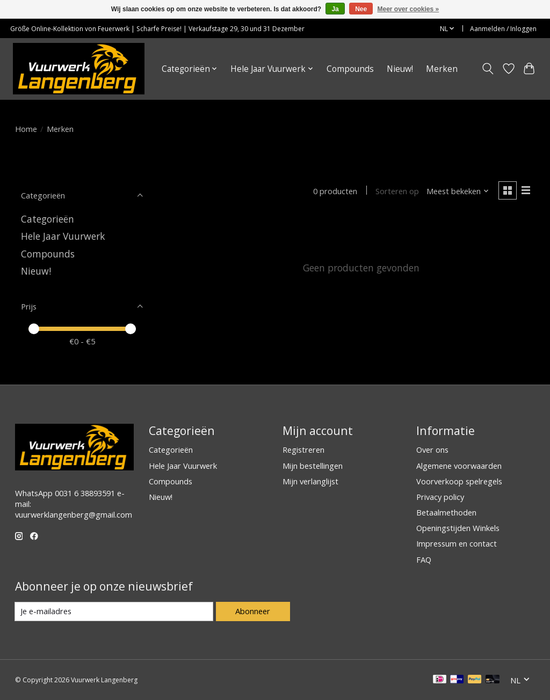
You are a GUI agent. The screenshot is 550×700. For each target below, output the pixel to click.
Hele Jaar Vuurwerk (63, 236)
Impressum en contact (456, 543)
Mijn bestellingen (313, 465)
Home (26, 128)
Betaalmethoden (446, 512)
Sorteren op (397, 191)
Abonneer (252, 611)
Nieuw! (400, 69)
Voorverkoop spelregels (459, 481)
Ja (334, 9)
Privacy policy (440, 496)
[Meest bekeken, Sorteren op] (457, 191)
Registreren (303, 449)
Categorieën (47, 218)
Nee (361, 9)
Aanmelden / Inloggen (503, 28)
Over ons (432, 449)
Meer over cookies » (408, 9)
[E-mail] (114, 611)
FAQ (423, 559)
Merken (442, 69)
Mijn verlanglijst (310, 481)
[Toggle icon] (487, 68)
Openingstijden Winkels (458, 527)
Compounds (350, 69)
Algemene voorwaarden (459, 465)
